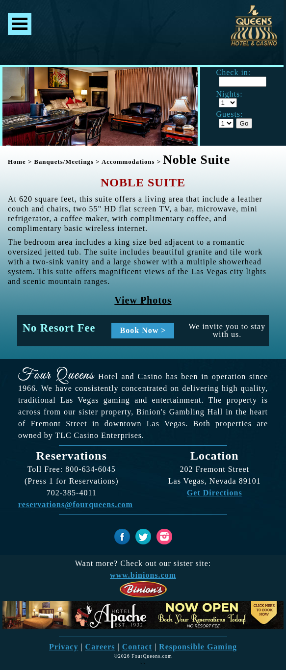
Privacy (63, 647)
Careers (100, 647)
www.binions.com (143, 575)
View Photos (142, 300)
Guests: (229, 114)
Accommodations (128, 161)
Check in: (233, 73)
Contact (137, 647)
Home (17, 161)
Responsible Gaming (198, 647)
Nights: (229, 94)
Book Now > (143, 330)
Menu (19, 24)
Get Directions (214, 493)
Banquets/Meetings (64, 161)
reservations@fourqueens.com (75, 504)
